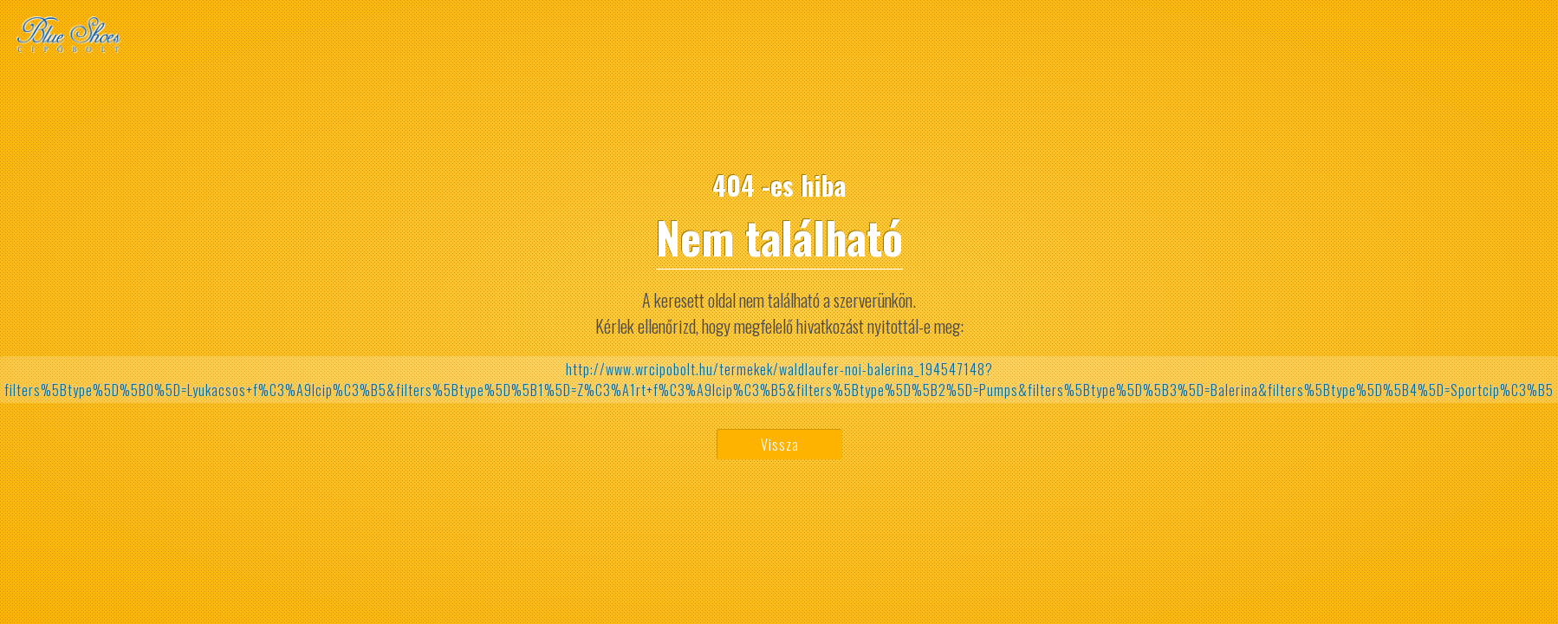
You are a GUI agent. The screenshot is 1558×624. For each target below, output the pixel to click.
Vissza (780, 444)
